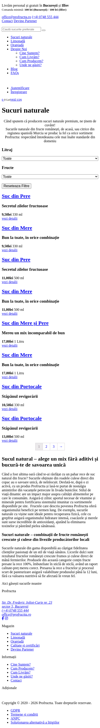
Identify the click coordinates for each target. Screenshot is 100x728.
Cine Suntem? (29, 53)
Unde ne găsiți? (31, 65)
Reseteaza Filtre (16, 186)
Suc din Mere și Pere (25, 323)
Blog (14, 69)
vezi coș (16, 99)
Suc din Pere (16, 196)
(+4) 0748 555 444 (45, 17)
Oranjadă (17, 45)
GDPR (15, 710)
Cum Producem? (31, 61)
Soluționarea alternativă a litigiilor (35, 722)
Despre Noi (19, 49)
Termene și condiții (24, 714)
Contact (7, 21)
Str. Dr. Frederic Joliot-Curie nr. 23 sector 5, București (27, 604)
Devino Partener (22, 649)
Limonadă (18, 41)
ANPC (15, 718)
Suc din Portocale (22, 386)
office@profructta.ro (16, 17)
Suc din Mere (17, 228)
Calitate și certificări (25, 645)
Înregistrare (19, 92)
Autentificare (20, 88)
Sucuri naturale (21, 37)
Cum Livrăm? (29, 57)
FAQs (15, 73)
